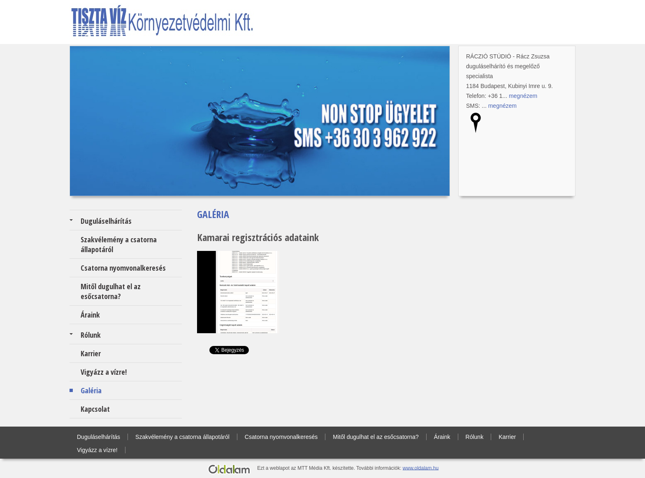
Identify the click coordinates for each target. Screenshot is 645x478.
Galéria (91, 390)
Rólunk (91, 335)
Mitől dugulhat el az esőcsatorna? (111, 291)
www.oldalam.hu (421, 468)
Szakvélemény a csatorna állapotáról (119, 244)
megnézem (523, 96)
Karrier (91, 353)
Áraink (90, 315)
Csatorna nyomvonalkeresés (123, 268)
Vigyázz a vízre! (104, 372)
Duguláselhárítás (106, 221)
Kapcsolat (95, 409)
